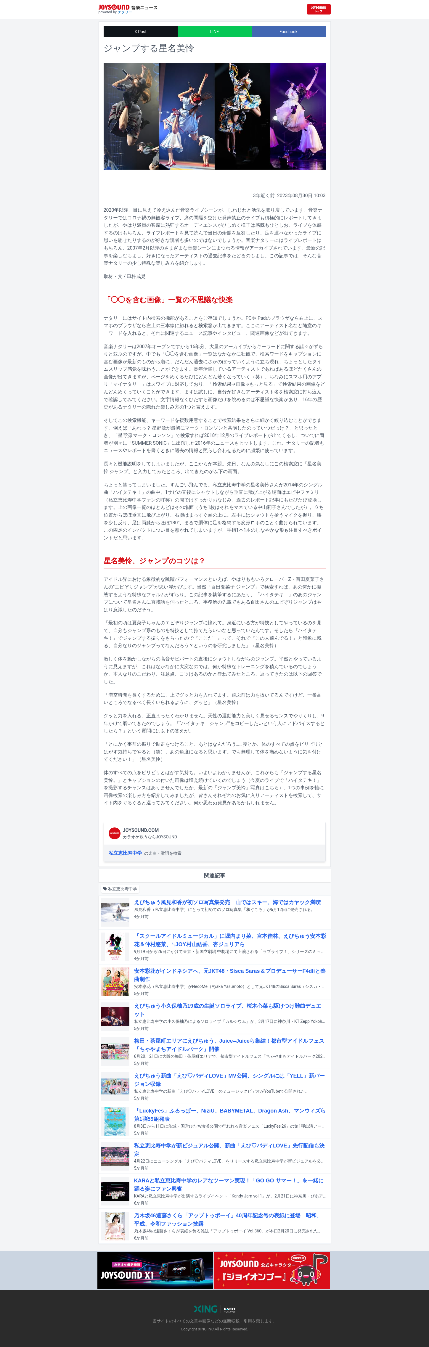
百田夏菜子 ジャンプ (233, 587)
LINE (214, 31)
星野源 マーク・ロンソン (144, 435)
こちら (272, 787)
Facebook (288, 31)
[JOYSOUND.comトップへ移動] (319, 9)
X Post (140, 31)
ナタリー (125, 12)
